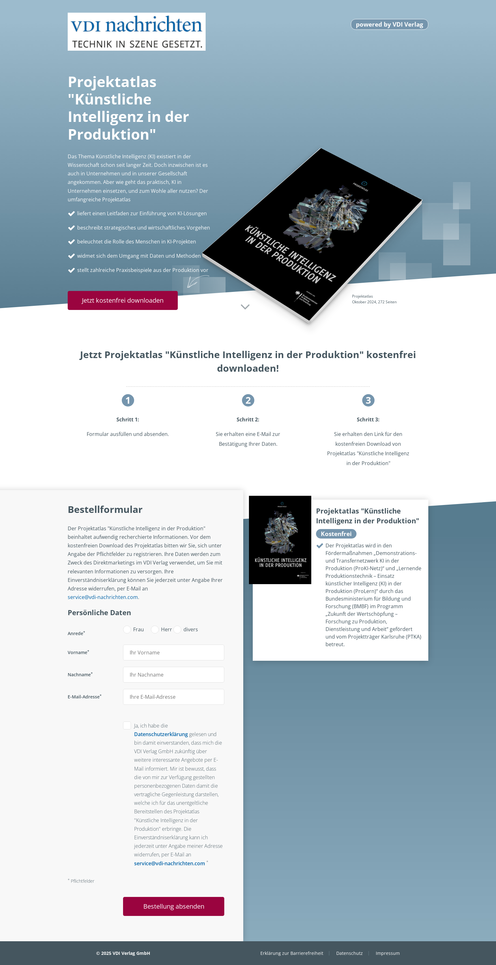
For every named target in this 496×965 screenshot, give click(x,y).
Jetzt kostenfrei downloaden (123, 300)
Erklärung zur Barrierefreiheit (291, 953)
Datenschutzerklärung (161, 734)
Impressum (388, 953)
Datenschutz (349, 953)
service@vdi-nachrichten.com (103, 597)
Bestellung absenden (173, 906)
